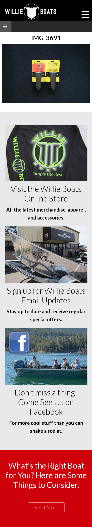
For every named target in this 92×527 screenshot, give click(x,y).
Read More (46, 507)
